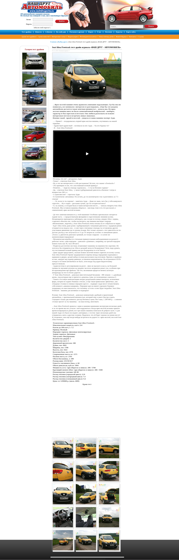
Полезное (108, 32)
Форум (90, 32)
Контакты (132, 37)
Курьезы (119, 32)
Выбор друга (62, 42)
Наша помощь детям (106, 37)
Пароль (29, 24)
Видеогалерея (73, 37)
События (48, 32)
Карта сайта (131, 32)
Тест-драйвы (26, 32)
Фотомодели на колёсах (88, 37)
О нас (99, 32)
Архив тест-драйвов (29, 37)
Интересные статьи (59, 37)
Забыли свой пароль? (42, 28)
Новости (38, 32)
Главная (53, 42)
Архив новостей (44, 37)
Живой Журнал (121, 37)
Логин (28, 19)
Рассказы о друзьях (77, 32)
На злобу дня (61, 32)
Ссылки (141, 37)
